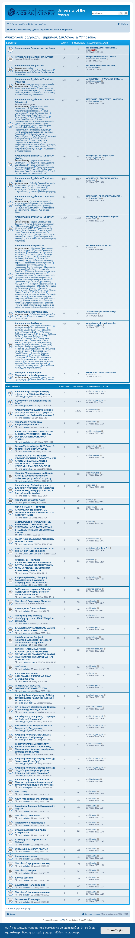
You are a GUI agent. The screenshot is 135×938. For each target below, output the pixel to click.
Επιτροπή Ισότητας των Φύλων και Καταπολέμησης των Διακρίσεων (33, 302)
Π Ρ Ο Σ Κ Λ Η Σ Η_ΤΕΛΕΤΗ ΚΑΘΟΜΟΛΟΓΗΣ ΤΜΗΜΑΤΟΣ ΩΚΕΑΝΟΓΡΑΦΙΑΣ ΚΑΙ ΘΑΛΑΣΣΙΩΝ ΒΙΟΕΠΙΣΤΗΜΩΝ (34, 511)
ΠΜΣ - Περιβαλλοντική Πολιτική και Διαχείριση (31, 129)
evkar (25, 624)
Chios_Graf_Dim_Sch (32, 554)
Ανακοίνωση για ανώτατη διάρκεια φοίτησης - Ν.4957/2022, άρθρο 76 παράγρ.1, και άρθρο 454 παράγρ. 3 (34, 412)
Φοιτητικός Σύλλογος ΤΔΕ (33, 337)
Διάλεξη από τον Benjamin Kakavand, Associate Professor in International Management (33, 640)
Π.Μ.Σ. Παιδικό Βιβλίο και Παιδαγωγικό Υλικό (35, 172)
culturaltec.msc (29, 662)
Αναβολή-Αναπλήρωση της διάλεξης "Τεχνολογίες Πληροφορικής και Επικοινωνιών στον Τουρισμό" (35, 770)
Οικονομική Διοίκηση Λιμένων (31, 849)
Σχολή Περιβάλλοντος (37, 117)
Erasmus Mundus (35, 316)
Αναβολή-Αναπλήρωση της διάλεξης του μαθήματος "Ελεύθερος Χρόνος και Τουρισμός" (35, 698)
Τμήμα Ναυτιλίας (43, 226)
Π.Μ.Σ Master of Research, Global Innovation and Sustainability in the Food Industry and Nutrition (35, 92)
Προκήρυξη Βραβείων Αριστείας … (102, 65)
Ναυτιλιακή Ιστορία (25, 870)
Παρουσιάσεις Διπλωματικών (40, 380)
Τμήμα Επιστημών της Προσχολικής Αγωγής (32, 166)
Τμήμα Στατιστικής (36, 187)
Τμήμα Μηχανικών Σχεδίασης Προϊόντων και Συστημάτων (34, 204)
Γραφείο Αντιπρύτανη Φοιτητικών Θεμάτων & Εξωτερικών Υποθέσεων (35, 272)
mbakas (93, 314)
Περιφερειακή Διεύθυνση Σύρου (30, 266)
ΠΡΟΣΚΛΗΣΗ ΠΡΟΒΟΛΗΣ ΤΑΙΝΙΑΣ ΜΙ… (104, 196)
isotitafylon (27, 787)
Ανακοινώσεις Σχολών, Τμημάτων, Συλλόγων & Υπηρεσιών (51, 37)
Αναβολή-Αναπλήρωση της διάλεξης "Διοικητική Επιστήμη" (35, 760)
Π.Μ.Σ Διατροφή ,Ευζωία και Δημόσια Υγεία (34, 89)
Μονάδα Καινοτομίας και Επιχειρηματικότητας (35, 287)
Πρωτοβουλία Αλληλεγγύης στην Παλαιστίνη (34, 367)
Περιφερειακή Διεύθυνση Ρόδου (36, 263)
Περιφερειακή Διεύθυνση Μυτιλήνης (33, 257)
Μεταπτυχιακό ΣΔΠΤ (32, 233)
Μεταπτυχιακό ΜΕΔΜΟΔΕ (33, 232)
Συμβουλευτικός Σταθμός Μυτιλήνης (32, 293)
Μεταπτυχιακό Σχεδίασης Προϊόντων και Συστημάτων (32, 207)
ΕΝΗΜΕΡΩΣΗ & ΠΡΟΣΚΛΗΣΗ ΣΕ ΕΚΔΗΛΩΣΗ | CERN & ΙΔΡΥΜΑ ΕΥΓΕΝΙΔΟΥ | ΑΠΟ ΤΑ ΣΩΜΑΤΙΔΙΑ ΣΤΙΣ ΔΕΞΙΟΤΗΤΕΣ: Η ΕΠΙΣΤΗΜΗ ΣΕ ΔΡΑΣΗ (34, 527)
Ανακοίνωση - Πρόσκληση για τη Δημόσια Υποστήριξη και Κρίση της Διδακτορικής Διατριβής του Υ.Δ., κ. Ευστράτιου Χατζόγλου (34, 489)
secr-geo (26, 633)
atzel (92, 50)
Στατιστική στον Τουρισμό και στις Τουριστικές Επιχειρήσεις (33, 727)
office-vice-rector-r (98, 59)
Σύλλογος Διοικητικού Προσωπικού (35, 327)
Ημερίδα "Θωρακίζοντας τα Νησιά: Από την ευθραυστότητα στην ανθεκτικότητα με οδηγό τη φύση (34, 476)
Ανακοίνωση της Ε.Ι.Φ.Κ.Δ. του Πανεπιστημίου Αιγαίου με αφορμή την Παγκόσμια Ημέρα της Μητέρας (34, 782)
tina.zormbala (96, 325)
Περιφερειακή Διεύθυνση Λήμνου (34, 264)
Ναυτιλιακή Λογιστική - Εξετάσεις (33, 601)
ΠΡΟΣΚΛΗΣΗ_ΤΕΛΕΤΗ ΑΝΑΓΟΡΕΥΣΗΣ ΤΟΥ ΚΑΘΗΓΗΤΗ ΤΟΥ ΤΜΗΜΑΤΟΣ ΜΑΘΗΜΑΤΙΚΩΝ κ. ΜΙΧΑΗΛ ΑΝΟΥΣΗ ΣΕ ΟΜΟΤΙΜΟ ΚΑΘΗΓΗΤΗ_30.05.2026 (34, 565)
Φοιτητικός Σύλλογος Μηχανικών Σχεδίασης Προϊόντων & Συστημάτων (34, 362)
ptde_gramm (95, 157)
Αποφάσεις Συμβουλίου (41, 70)
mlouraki (94, 67)
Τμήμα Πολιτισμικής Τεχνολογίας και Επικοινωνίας (33, 115)
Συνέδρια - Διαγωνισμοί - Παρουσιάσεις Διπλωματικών (31, 374)
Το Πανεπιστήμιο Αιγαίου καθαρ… (102, 312)
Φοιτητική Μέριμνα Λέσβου (40, 284)
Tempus (21, 316)
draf (20, 535)
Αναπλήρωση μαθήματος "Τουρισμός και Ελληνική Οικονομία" (35, 717)
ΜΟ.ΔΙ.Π (26, 292)
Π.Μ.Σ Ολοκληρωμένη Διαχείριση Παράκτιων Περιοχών (34, 132)
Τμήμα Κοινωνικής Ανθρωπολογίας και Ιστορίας (29, 110)
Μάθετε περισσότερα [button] (67, 932)
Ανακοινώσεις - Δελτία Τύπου (35, 71)
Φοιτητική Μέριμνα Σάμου (27, 282)
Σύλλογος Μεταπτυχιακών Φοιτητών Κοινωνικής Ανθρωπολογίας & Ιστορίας (33, 359)
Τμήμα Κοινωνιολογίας (37, 113)
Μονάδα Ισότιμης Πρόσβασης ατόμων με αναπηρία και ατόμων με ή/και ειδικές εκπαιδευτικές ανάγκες (34, 305)
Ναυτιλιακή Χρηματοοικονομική (32, 863)
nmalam (29, 68)
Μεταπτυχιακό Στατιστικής (32, 189)
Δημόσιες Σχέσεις (34, 254)
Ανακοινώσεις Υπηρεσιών (29, 245)
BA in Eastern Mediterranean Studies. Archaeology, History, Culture (35, 708)
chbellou (26, 418)
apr (91, 374)
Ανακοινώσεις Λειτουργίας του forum (35, 48)
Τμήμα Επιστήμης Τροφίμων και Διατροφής (31, 87)
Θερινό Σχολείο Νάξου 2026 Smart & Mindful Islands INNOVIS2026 (35, 447)
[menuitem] (37, 24)
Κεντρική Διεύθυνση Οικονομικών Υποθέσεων (34, 279)
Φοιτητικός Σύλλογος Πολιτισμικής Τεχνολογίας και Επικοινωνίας (35, 349)
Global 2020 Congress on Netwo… (102, 372)
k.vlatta (93, 219)
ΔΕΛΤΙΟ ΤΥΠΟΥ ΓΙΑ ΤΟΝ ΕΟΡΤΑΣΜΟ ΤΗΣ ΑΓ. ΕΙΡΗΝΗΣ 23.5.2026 (35, 549)
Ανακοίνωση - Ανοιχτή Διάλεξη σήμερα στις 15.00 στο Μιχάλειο (32, 393)
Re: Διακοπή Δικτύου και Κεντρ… (101, 48)
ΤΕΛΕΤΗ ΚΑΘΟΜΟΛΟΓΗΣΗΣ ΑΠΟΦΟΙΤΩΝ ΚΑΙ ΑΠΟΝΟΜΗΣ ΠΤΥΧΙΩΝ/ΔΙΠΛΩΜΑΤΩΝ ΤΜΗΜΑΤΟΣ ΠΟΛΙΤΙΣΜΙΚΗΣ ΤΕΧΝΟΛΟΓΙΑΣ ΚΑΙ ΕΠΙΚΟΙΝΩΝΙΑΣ (35, 654)
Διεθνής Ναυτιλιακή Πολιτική (30, 608)
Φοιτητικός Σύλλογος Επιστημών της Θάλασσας (33, 346)
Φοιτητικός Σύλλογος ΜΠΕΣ (34, 336)
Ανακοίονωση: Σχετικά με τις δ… (101, 323)
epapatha (50, 84)
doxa (25, 518)
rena (25, 573)
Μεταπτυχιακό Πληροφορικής (42, 192)
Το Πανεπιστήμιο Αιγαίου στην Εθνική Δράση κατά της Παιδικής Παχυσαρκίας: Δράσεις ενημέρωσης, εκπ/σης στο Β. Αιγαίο (35, 748)
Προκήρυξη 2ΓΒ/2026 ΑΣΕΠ (98, 245)
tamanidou (94, 101)
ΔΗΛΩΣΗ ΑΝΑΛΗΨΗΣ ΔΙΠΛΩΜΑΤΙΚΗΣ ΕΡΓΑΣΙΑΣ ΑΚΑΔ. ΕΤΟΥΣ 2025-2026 (33, 676)
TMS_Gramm (28, 712)
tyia (91, 247)
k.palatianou (40, 84)
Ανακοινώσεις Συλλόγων (28, 323)
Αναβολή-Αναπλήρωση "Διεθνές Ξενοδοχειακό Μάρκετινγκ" (33, 736)
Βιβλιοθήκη (30, 256)
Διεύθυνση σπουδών (32, 274)
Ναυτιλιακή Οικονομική (27, 815)
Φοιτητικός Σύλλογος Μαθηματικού (32, 333)
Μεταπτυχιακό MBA (24, 226)
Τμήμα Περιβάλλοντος (33, 118)
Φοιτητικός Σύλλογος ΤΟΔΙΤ (32, 365)
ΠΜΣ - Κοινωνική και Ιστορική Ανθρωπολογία (33, 127)
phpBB (61, 920)
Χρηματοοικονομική (26, 856)
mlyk (25, 682)
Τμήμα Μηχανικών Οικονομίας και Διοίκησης (33, 229)
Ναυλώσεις (21, 666)
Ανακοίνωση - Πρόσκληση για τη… (102, 178)
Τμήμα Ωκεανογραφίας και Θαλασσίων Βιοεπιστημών (34, 120)
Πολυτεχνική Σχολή (39, 201)
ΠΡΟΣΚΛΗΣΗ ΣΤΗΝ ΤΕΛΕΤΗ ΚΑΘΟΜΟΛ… (105, 99)
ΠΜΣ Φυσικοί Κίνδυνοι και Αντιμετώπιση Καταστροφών (32, 148)
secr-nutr (30, 84)
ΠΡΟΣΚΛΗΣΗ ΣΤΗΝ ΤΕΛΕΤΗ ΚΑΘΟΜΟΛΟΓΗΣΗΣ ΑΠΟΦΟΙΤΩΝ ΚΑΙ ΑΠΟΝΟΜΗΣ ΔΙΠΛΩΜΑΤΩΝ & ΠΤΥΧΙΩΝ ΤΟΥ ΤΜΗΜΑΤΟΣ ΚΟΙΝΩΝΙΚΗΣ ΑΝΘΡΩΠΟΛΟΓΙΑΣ (35, 461)
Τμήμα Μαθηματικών (25, 185)
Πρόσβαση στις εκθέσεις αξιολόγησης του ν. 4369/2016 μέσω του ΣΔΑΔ (34, 618)
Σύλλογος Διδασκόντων (41, 326)
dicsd (92, 180)
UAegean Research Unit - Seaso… (102, 56)
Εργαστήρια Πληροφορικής (30, 885)
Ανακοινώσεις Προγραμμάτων (31, 312)
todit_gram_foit (25, 397)
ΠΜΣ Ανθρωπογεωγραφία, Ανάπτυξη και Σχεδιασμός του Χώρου (35, 144)
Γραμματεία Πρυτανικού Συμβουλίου (35, 268)
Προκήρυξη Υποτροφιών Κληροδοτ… (103, 216)
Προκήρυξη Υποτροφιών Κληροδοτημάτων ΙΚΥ (28, 423)
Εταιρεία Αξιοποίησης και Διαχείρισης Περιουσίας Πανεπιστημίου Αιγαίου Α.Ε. (35, 298)
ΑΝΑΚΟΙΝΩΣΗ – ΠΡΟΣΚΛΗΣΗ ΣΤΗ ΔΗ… (104, 79)
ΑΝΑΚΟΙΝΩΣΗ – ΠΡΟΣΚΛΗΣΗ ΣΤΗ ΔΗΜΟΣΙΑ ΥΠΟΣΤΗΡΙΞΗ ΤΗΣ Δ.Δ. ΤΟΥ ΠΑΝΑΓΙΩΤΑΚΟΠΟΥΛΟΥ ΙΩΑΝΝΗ (34, 435)
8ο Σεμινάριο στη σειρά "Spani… (101, 155)
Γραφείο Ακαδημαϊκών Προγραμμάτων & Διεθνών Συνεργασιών (35, 276)
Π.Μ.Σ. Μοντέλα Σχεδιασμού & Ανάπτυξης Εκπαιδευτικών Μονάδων (34, 170)
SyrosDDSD (95, 198)
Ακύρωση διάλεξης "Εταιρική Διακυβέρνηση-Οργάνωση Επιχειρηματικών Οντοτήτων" (31, 580)
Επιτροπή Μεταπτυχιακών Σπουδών (31, 289)
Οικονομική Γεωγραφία (27, 899)
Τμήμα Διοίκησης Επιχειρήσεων (39, 224)
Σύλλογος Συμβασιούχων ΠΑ (31, 329)
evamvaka (27, 481)
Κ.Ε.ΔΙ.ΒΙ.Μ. (38, 292)
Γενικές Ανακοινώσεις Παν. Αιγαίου (34, 56)
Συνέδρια (35, 378)
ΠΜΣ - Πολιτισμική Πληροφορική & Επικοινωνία (31, 141)
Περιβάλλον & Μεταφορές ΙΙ (30, 822)
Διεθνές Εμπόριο (24, 877)
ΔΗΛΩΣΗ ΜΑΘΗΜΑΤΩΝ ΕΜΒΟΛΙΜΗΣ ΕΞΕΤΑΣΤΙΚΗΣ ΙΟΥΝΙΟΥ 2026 (35, 629)
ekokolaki (27, 451)
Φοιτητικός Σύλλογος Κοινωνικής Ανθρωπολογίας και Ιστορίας (33, 343)
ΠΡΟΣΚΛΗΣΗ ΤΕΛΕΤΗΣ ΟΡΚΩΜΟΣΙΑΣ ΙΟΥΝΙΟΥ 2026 (31, 687)
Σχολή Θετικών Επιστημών (42, 183)
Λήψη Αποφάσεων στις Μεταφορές (34, 799)
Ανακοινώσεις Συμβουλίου (29, 65)
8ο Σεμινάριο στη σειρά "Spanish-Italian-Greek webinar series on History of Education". (33, 592)
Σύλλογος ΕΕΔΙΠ (29, 332)
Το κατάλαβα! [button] (115, 930)
